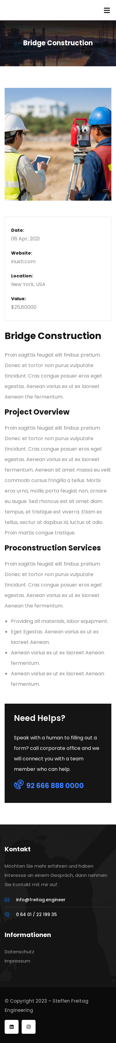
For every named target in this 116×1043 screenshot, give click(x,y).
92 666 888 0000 (49, 785)
